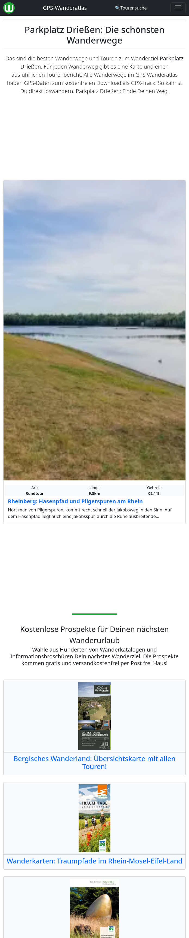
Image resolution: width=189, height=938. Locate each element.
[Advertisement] (94, 138)
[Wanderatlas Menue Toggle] (178, 7)
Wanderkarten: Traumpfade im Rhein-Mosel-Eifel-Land (94, 860)
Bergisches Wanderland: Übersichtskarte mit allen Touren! (95, 762)
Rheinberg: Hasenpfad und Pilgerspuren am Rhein (75, 501)
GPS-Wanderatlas (65, 7)
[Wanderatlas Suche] (131, 8)
